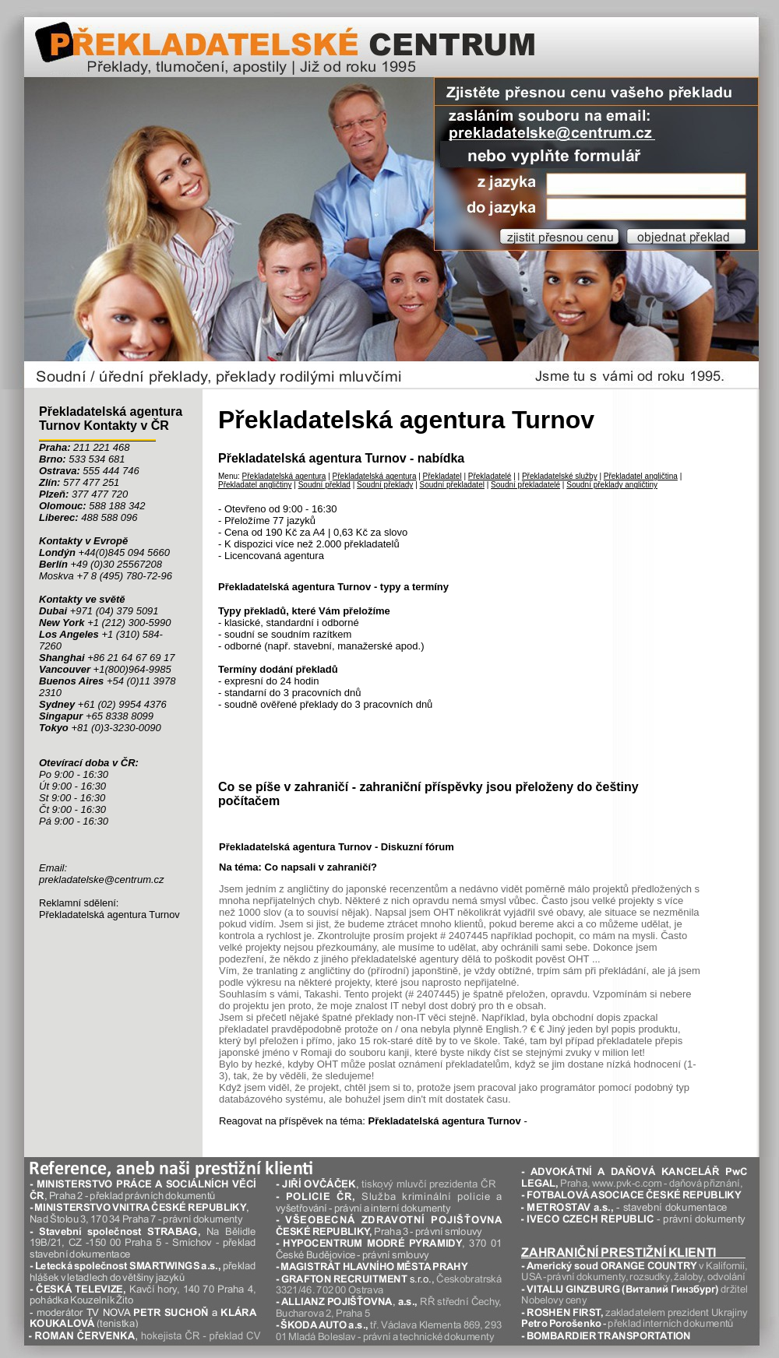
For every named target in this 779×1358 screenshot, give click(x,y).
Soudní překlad (324, 484)
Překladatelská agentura (284, 476)
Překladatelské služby (559, 476)
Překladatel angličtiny (255, 484)
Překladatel (442, 476)
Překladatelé (490, 476)
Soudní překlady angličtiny (611, 484)
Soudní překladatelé (525, 484)
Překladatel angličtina (641, 476)
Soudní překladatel (452, 484)
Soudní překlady (385, 484)
